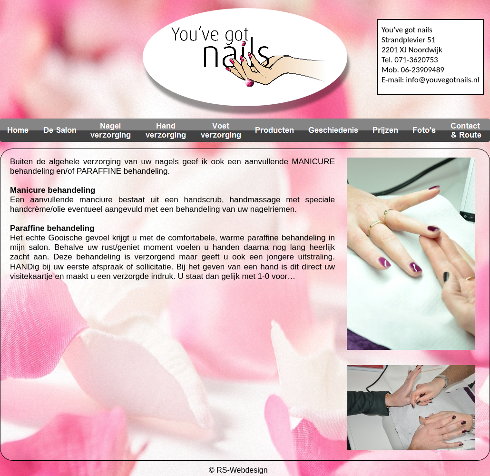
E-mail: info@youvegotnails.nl (431, 80)
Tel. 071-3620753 (410, 60)
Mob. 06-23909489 (413, 70)
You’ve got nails (407, 30)
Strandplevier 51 (408, 40)
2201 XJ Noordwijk (412, 50)
